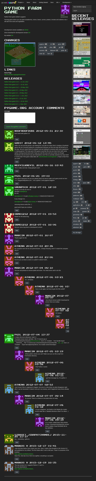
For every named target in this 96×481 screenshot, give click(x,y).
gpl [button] (61, 47)
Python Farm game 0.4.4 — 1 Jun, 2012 (16, 95)
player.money (32, 201)
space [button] (86, 183)
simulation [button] (77, 224)
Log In (75, 10)
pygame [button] (43, 44)
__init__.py (60, 342)
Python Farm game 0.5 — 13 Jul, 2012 (15, 98)
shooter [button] (77, 176)
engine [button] (86, 221)
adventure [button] (77, 227)
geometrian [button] (78, 215)
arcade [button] (77, 167)
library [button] (76, 218)
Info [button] (58, 2)
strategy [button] (77, 179)
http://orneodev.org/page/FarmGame (14, 74)
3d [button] (88, 205)
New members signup (79, 7)
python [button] (43, 47)
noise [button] (42, 54)
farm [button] (49, 54)
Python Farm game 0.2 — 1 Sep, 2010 (15, 104)
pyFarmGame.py (35, 341)
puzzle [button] (76, 170)
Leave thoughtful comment (16, 127)
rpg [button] (76, 202)
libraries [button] (77, 189)
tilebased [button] (54, 50)
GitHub (26, 30)
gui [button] (84, 218)
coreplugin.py (23, 191)
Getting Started (43, 2)
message (7, 111)
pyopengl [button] (85, 208)
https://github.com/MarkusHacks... (24, 454)
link (29, 32)
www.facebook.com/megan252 (48, 156)
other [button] (53, 47)
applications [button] (78, 205)
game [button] (61, 44)
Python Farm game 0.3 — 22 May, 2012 (15, 90)
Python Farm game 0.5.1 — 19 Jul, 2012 (16, 101)
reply (17, 139)
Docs (52, 2)
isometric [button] (43, 50)
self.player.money (33, 196)
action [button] (76, 183)
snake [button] (76, 211)
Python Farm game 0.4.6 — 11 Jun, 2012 (16, 82)
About (34, 2)
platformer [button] (78, 195)
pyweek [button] (86, 211)
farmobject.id (18, 196)
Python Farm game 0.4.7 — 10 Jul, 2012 (16, 84)
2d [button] (52, 44)
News (28, 2)
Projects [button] (21, 2)
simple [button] (76, 192)
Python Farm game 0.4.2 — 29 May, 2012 (16, 87)
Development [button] (67, 2)
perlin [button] (64, 50)
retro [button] (84, 202)
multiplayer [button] (78, 199)
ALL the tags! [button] (77, 232)
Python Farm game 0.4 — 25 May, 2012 (15, 93)
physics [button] (76, 221)
